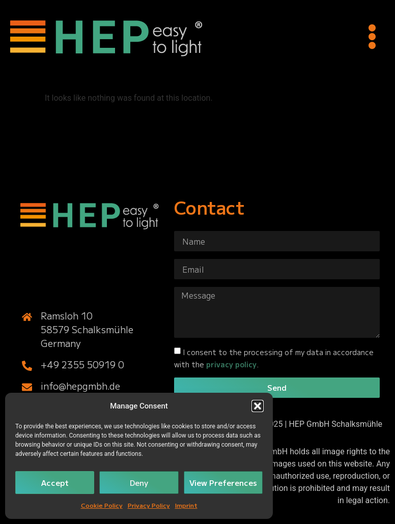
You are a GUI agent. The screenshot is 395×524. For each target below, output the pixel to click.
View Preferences (223, 482)
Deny (139, 482)
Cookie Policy (102, 505)
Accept (55, 482)
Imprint (186, 505)
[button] (257, 406)
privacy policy (231, 364)
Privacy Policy (149, 505)
